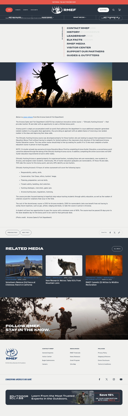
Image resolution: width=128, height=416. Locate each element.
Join (9, 10)
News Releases (75, 362)
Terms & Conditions (104, 370)
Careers (45, 370)
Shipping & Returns (104, 362)
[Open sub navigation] (16, 17)
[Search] (113, 10)
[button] (110, 23)
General (18, 52)
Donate (18, 10)
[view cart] (119, 10)
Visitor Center (47, 362)
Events (25, 10)
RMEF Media (12, 24)
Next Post (25, 238)
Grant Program (75, 366)
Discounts (34, 10)
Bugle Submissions (48, 366)
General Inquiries (47, 358)
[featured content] (64, 402)
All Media (117, 254)
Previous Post (13, 238)
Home (7, 24)
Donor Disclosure (103, 366)
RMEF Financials (75, 358)
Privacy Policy (102, 358)
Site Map (73, 370)
